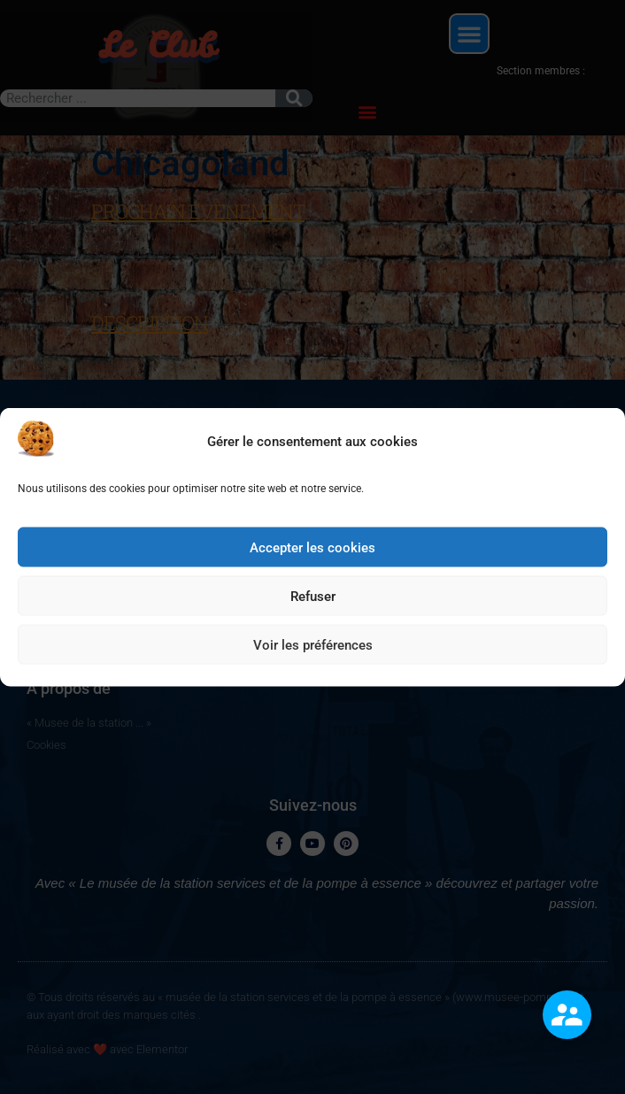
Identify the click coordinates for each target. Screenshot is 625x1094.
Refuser (313, 604)
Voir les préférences (313, 653)
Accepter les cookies (312, 556)
